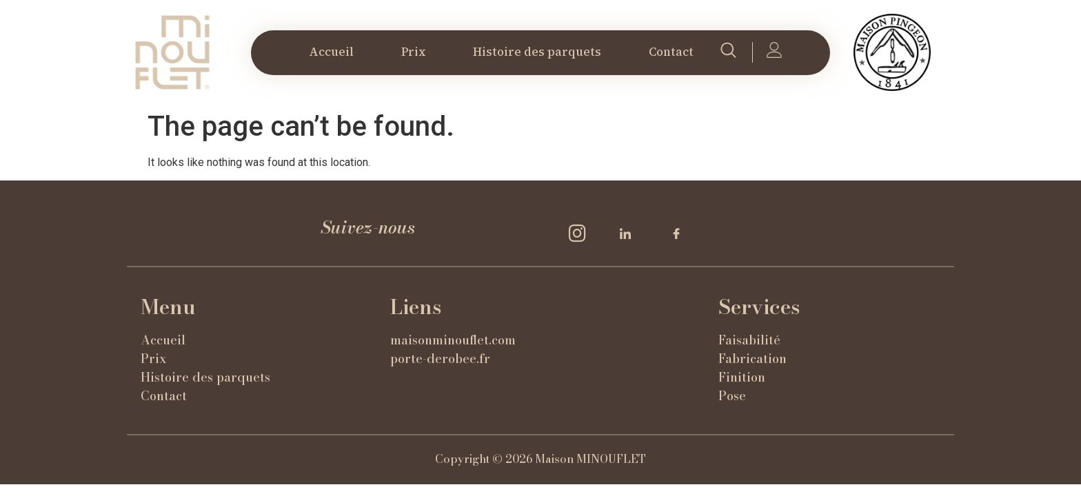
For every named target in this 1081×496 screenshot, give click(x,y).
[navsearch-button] (728, 52)
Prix (413, 51)
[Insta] (579, 233)
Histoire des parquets (537, 51)
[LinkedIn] (630, 233)
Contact (671, 51)
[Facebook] (681, 233)
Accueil (331, 51)
